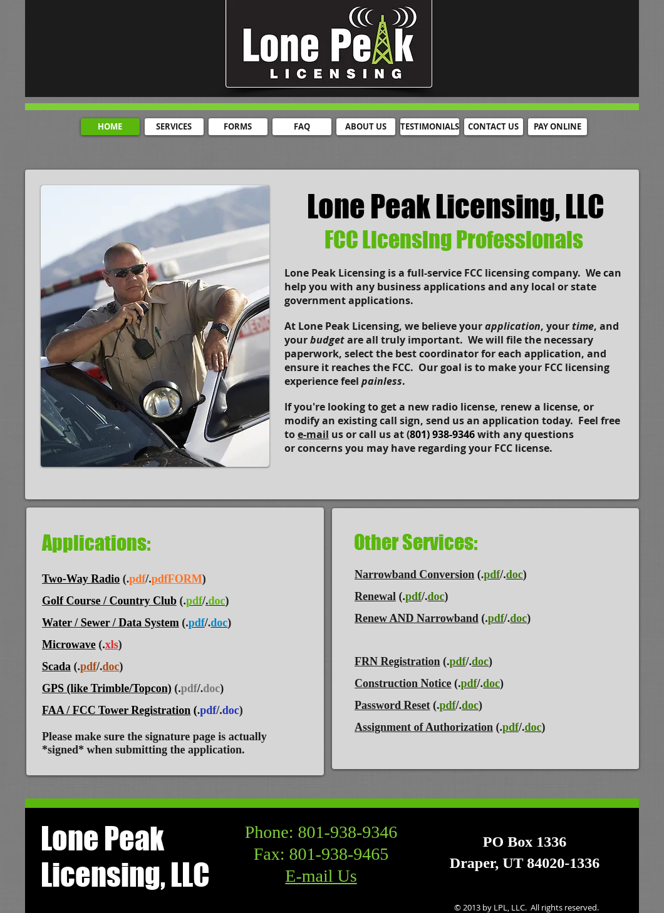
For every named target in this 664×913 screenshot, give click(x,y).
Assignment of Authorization (424, 727)
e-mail (313, 434)
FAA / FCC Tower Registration (116, 710)
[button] (155, 326)
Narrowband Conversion (414, 574)
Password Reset (392, 705)
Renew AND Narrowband (417, 618)
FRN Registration (397, 661)
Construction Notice (403, 683)
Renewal (375, 596)
